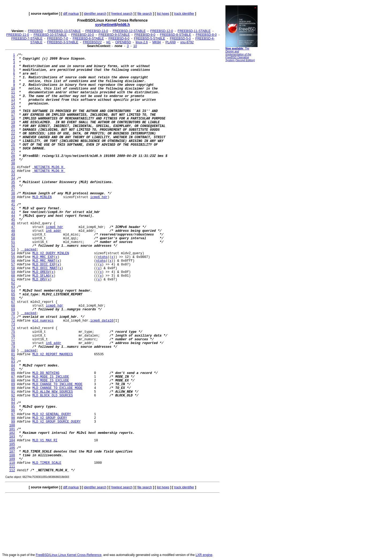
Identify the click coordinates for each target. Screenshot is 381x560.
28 (13, 156)
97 (13, 414)
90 (13, 388)
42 (13, 208)
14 (13, 104)
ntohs (103, 257)
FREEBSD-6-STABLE (88, 38)
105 (12, 444)
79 (13, 347)
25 (13, 145)
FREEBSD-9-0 (144, 35)
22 (13, 134)
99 (13, 422)
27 (13, 152)
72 (13, 321)
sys (98, 24)
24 (13, 141)
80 (13, 351)
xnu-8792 (187, 42)
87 (13, 377)
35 (13, 182)
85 (13, 369)
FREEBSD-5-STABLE (149, 38)
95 (13, 407)
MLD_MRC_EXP (43, 257)
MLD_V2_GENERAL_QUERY (51, 414)
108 (12, 455)
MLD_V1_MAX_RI (45, 440)
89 (13, 384)
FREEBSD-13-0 (96, 31)
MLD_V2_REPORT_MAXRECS (52, 354)
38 (13, 193)
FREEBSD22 (92, 42)
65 (13, 294)
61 (13, 279)
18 (13, 119)
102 (12, 433)
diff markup (71, 14)
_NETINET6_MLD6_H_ (48, 167)
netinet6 (109, 24)
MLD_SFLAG (41, 276)
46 (13, 223)
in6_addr (53, 231)
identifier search (95, 14)
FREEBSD (35, 31)
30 (13, 163)
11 (13, 92)
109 (12, 459)
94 (13, 403)
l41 (108, 42)
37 (13, 190)
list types (163, 14)
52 (13, 246)
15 (13, 107)
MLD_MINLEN (42, 197)
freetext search (122, 14)
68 (13, 306)
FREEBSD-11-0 (17, 35)
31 (13, 167)
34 (13, 178)
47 (13, 227)
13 (13, 100)
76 (13, 336)
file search (144, 14)
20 (13, 126)
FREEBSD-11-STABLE (194, 31)
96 (13, 410)
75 (13, 332)
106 (12, 448)
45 (13, 220)
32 (13, 171)
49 (13, 235)
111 (12, 467)
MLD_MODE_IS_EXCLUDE (50, 381)
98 (13, 418)
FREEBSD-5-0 (180, 38)
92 (13, 395)
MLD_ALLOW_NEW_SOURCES (52, 392)
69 (13, 309)
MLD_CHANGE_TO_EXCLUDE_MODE (57, 388)
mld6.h (124, 24)
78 (13, 343)
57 (13, 265)
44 (13, 216)
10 (135, 46)
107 (12, 452)
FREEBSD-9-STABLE (114, 35)
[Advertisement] (241, 145)
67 (13, 302)
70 (13, 313)
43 (13, 212)
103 (12, 437)
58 (13, 268)
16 (13, 111)
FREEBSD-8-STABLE (175, 35)
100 (12, 425)
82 (13, 358)
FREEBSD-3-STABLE (62, 42)
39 (13, 197)
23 (13, 137)
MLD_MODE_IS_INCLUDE (50, 377)
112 (12, 470)
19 (13, 122)
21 (13, 130)
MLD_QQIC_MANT (45, 268)
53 (13, 250)
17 (13, 115)
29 (13, 160)
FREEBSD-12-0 (161, 31)
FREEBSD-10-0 (82, 35)
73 (13, 324)
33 (13, 175)
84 (13, 366)
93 (13, 399)
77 (13, 339)
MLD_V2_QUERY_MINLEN (50, 253)
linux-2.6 (141, 42)
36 (13, 186)
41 (13, 205)
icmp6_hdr (99, 197)
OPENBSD (123, 42)
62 (13, 283)
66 (13, 298)
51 (13, 242)
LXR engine (203, 555)
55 (13, 257)
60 (13, 276)
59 (13, 272)
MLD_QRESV (41, 272)
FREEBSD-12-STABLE (129, 31)
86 (13, 373)
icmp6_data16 (101, 321)
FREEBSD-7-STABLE (26, 38)
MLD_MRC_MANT (43, 261)
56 (13, 261)
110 (12, 463)
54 (13, 253)
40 (13, 201)
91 (13, 392)
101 (12, 429)
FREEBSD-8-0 (206, 35)
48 (13, 231)
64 (13, 291)
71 (13, 317)
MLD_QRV (39, 279)
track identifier (184, 14)
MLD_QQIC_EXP (43, 265)
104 (12, 440)
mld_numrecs (43, 321)
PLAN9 (170, 42)
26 (13, 148)
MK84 (156, 42)
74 (13, 328)
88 (13, 381)
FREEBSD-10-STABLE (50, 35)
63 (13, 287)
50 (13, 238)
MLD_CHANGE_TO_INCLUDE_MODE (57, 384)
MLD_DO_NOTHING (45, 373)
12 (13, 96)
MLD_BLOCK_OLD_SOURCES (52, 395)
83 (13, 362)
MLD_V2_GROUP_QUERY (49, 418)
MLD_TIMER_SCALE (46, 463)
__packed (28, 250)
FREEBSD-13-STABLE (64, 31)
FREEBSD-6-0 (118, 38)
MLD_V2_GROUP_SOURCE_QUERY (56, 422)
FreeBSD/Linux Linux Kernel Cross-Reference (68, 555)
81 (13, 354)
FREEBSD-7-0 (57, 38)
